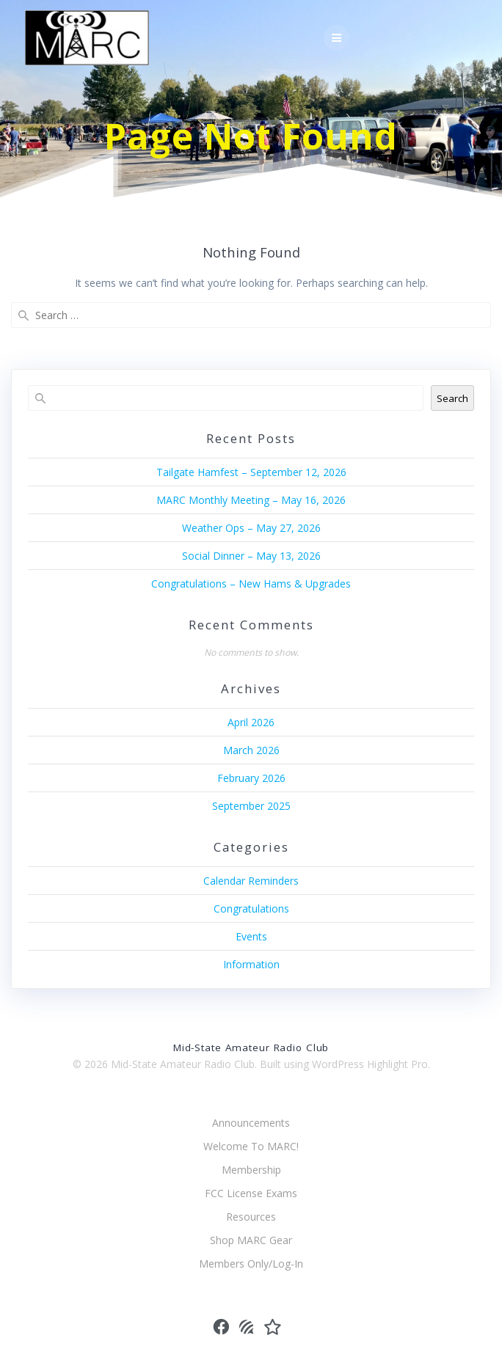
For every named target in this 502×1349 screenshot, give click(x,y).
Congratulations (251, 908)
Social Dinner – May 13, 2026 (251, 556)
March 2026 (251, 750)
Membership (251, 1170)
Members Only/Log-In (251, 1264)
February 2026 (251, 778)
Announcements (251, 1123)
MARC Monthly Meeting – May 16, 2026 (251, 500)
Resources (251, 1217)
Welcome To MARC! (251, 1146)
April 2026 (251, 722)
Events (251, 936)
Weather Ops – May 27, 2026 (251, 528)
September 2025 (251, 806)
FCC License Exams (251, 1193)
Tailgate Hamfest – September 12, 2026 (251, 472)
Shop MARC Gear (251, 1240)
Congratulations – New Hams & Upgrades (251, 584)
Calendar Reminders (251, 881)
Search (452, 398)
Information (251, 964)
